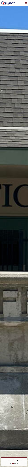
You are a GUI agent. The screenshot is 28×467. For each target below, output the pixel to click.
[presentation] (10, 463)
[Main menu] (26, 3)
